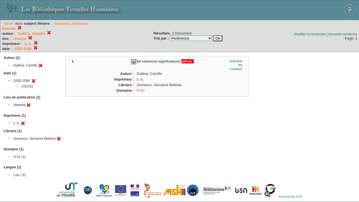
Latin (16, 175)
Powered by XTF (290, 197)
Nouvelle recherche (342, 34)
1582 (25, 86)
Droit (16, 157)
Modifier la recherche (309, 34)
